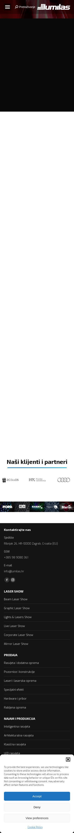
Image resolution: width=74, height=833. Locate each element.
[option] (7, 507)
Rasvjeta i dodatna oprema (21, 663)
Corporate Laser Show (18, 635)
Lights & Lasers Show (18, 617)
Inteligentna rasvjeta (17, 727)
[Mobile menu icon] (7, 7)
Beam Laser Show (15, 599)
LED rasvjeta (12, 753)
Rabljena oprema (15, 707)
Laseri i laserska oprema (20, 681)
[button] (68, 759)
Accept (37, 796)
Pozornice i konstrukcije (19, 672)
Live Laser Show (14, 626)
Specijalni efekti (14, 690)
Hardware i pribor (15, 699)
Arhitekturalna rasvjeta (19, 735)
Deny (37, 807)
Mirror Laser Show (16, 644)
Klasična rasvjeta (15, 744)
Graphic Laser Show (17, 608)
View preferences (37, 818)
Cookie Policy (35, 827)
